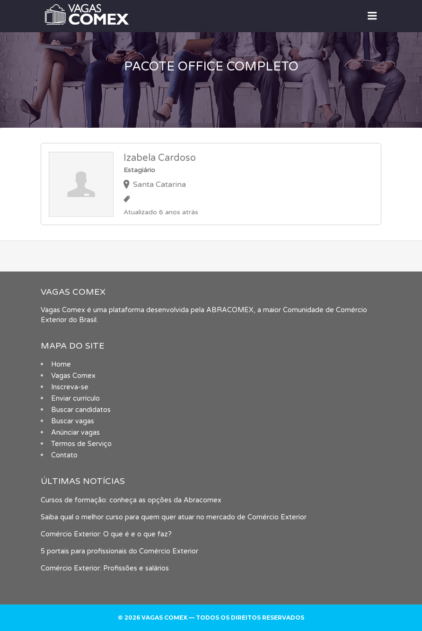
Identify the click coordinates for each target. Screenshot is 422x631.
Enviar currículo (75, 398)
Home (61, 364)
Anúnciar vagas (75, 433)
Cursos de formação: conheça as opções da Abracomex (131, 500)
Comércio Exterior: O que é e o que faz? (106, 534)
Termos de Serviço (81, 444)
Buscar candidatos (81, 410)
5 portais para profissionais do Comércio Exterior (119, 551)
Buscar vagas (72, 421)
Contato (64, 455)
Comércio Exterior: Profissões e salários (105, 568)
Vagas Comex (73, 376)
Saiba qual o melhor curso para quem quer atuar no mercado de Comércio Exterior (174, 517)
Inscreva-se (69, 387)
